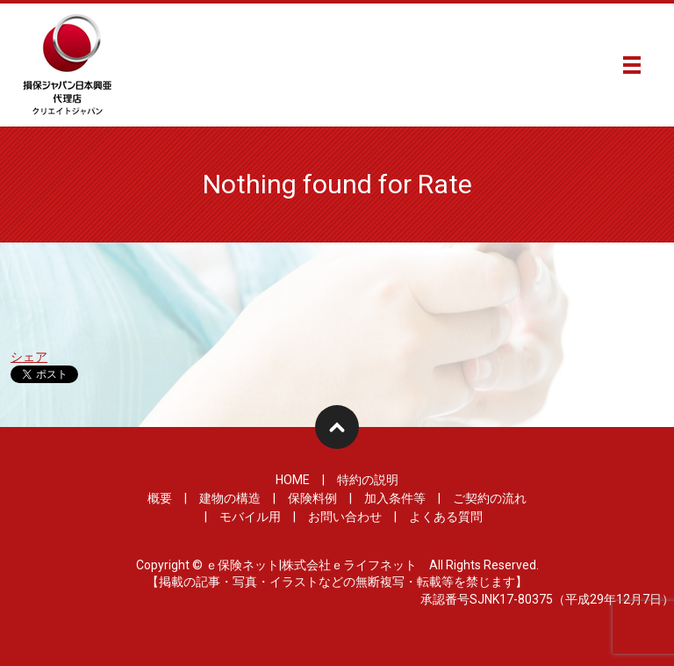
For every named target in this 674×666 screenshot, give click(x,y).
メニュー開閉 (632, 65)
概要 (159, 498)
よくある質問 (446, 517)
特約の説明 (367, 480)
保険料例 (312, 498)
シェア (29, 357)
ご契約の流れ (490, 498)
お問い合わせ (345, 517)
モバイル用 (250, 517)
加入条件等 (395, 498)
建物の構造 (230, 498)
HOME (293, 480)
